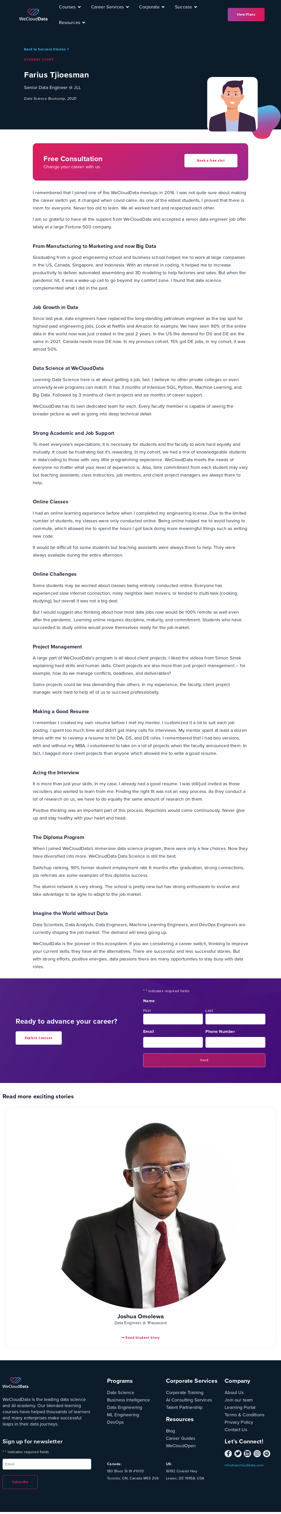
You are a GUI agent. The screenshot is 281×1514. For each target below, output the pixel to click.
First (147, 1010)
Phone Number (221, 1031)
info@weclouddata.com (244, 1464)
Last (209, 1010)
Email (149, 1031)
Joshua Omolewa (140, 1315)
